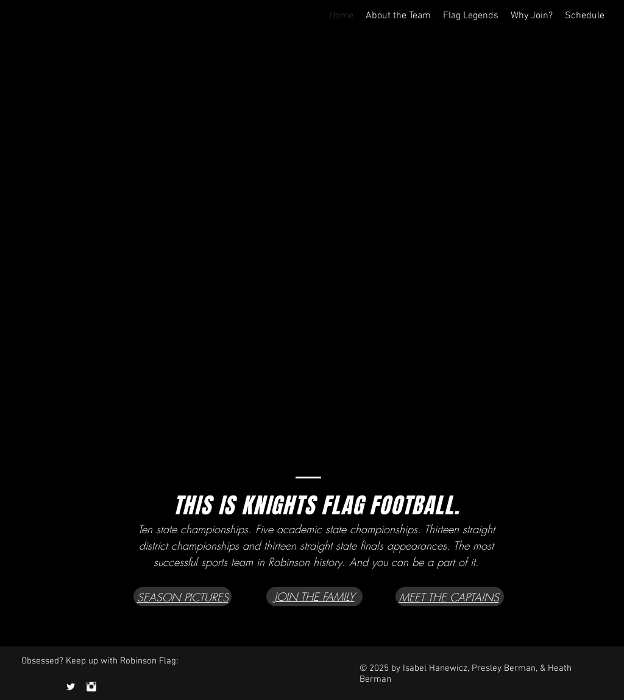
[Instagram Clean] (91, 686)
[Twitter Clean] (71, 686)
